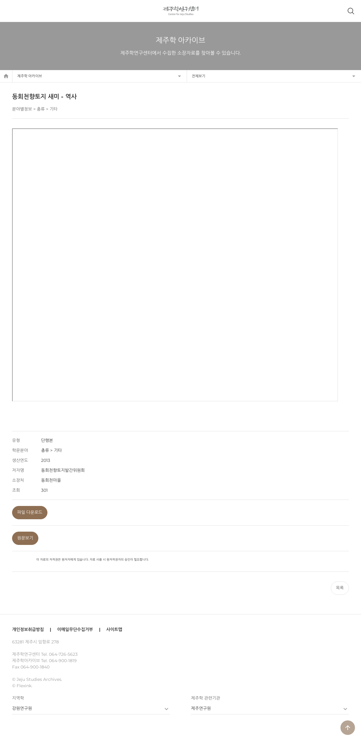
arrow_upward (347, 727)
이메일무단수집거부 (75, 629)
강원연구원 (22, 708)
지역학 (18, 698)
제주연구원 (201, 708)
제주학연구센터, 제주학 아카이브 (180, 11)
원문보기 (25, 538)
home (6, 76)
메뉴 (10, 11)
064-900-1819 (63, 660)
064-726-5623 (63, 654)
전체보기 (198, 76)
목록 (340, 588)
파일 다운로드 (29, 512)
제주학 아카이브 (29, 76)
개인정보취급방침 (28, 629)
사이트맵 (114, 629)
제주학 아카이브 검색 (350, 11)
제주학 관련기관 (205, 698)
